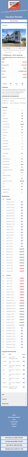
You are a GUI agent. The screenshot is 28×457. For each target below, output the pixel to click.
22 (19, 50)
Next (20, 48)
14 (13, 50)
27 (23, 50)
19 (17, 50)
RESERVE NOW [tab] (14, 403)
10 (10, 50)
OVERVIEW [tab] (14, 25)
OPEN (24, 77)
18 (16, 50)
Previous (8, 48)
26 (22, 50)
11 (11, 50)
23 (20, 50)
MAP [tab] (14, 394)
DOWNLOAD (22, 71)
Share (20, 52)
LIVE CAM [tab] (14, 399)
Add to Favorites (8, 52)
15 (14, 50)
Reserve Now (14, 21)
